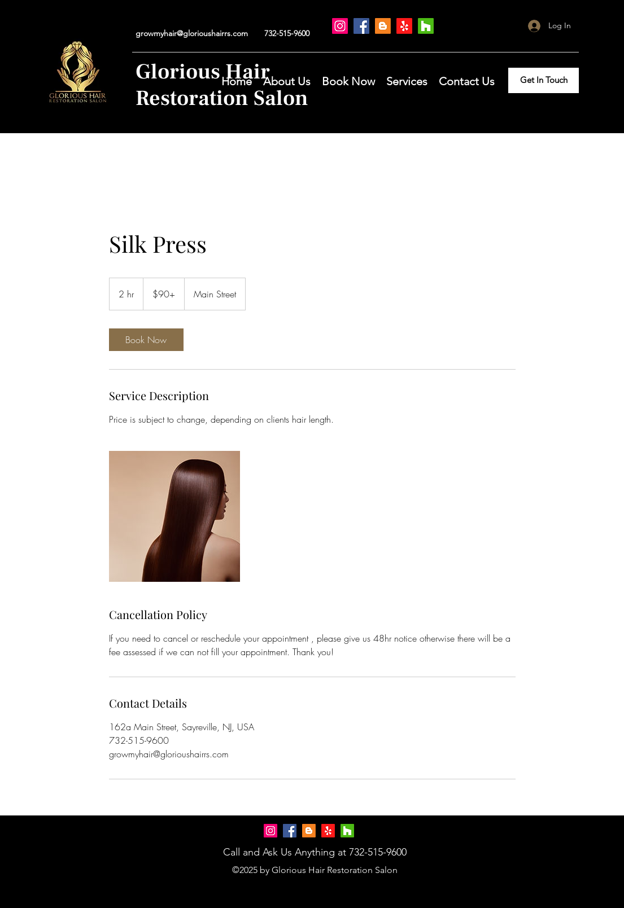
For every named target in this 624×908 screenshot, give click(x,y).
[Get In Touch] (543, 80)
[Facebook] (361, 26)
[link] (146, 339)
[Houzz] (426, 26)
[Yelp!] (404, 26)
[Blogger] (383, 26)
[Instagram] (340, 26)
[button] (348, 80)
